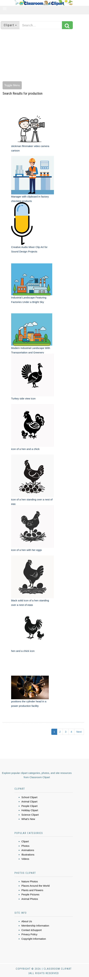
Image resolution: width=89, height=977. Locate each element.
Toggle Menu (12, 85)
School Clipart (29, 797)
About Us (26, 921)
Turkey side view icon (23, 398)
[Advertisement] (44, 56)
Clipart (25, 841)
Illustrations (27, 854)
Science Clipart (30, 814)
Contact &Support (31, 930)
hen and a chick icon (23, 650)
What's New (28, 819)
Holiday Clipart (29, 810)
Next (79, 731)
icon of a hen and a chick (25, 449)
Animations (27, 850)
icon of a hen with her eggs (26, 549)
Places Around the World (35, 885)
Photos (25, 845)
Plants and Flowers (32, 890)
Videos (25, 858)
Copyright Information (33, 938)
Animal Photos (29, 898)
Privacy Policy (29, 934)
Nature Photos (29, 881)
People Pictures (30, 894)
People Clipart (29, 805)
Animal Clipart (29, 801)
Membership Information (35, 925)
